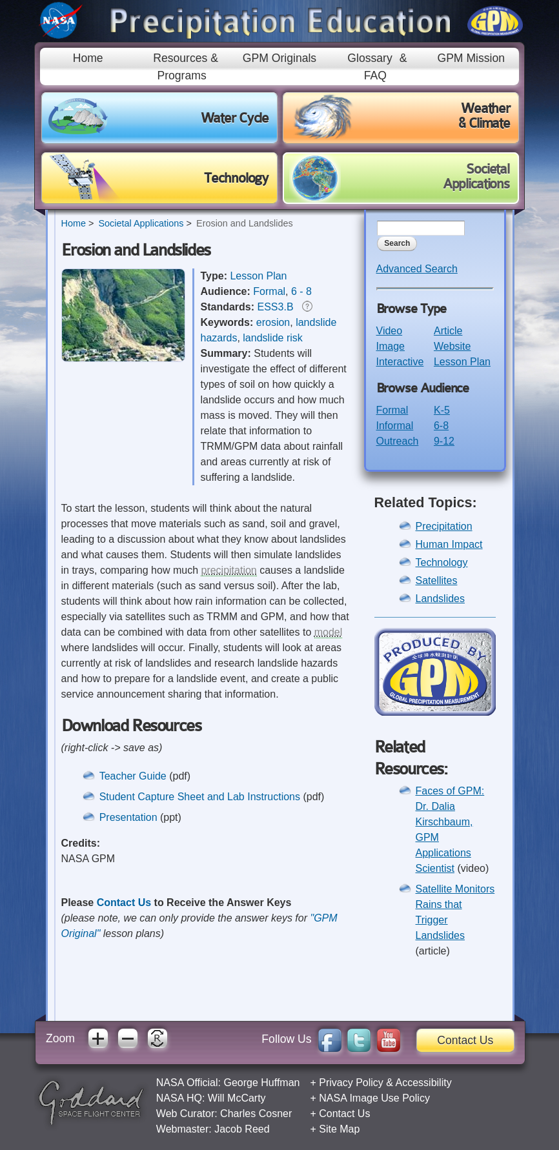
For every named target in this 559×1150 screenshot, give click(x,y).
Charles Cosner (256, 1113)
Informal (395, 425)
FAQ (375, 75)
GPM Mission (471, 58)
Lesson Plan (258, 275)
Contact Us (124, 902)
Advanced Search (417, 268)
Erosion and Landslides (244, 223)
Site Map (339, 1129)
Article (448, 330)
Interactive (400, 361)
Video (389, 330)
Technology (442, 562)
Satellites (437, 580)
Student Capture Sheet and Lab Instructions (201, 796)
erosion (273, 322)
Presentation (128, 817)
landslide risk (272, 337)
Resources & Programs (185, 66)
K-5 (442, 410)
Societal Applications (140, 223)
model (328, 632)
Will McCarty (237, 1098)
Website (452, 346)
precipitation (228, 570)
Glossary (369, 58)
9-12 (444, 441)
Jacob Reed (241, 1129)
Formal (269, 291)
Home (88, 58)
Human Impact (449, 544)
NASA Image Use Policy (374, 1098)
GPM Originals (279, 58)
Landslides (440, 598)
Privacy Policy (351, 1082)
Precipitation (444, 526)
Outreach (397, 441)
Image (390, 346)
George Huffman (261, 1082)
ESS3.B (276, 306)
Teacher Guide (134, 776)
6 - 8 (301, 291)
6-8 (441, 425)
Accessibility (424, 1082)
